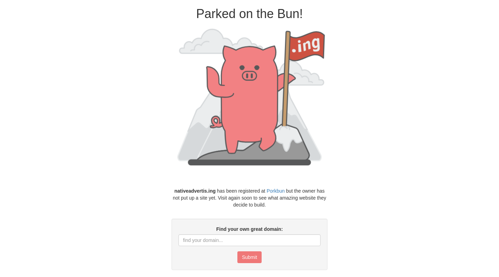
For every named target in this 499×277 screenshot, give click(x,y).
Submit (249, 257)
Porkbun (275, 191)
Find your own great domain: (249, 229)
